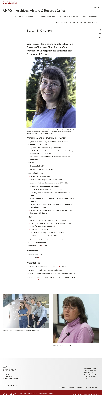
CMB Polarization (41, 273)
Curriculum (35, 246)
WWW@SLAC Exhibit (90, 17)
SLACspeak (19, 17)
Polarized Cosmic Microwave (44, 267)
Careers (51, 393)
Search (96, 8)
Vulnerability (92, 387)
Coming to (8, 376)
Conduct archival (11, 378)
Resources (29, 17)
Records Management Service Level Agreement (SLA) (90, 376)
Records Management (47, 17)
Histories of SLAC (73, 22)
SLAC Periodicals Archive (69, 17)
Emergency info (43, 393)
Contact (6, 374)
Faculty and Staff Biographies (88, 22)
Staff (62, 387)
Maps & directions (32, 393)
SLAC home (23, 393)
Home (57, 22)
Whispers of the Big (38, 270)
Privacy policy (71, 387)
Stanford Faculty (36, 255)
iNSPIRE (33, 258)
